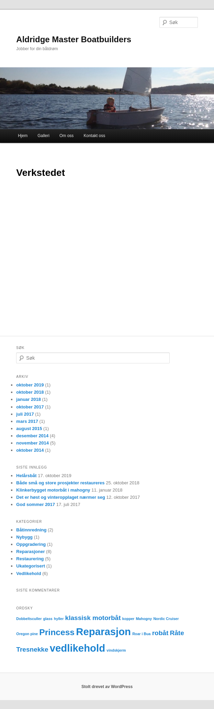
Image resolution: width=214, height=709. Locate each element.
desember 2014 (32, 435)
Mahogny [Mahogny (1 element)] (144, 619)
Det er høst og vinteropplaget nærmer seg (60, 497)
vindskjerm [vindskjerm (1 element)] (116, 650)
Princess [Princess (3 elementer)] (57, 632)
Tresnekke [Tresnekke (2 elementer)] (32, 649)
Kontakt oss (94, 135)
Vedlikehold (28, 573)
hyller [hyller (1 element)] (59, 619)
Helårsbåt (26, 475)
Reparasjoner (30, 551)
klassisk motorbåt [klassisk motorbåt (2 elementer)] (93, 617)
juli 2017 (25, 414)
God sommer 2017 (35, 504)
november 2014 (32, 443)
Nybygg (24, 537)
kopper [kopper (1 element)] (128, 619)
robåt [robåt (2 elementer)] (160, 633)
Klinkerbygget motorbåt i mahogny (53, 490)
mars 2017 (27, 421)
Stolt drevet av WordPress (107, 686)
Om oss (66, 135)
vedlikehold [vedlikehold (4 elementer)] (77, 648)
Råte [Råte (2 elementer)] (177, 633)
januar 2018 (28, 399)
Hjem (22, 135)
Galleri (43, 135)
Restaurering (30, 558)
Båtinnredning (31, 529)
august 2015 (29, 428)
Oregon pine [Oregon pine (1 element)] (27, 634)
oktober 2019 (30, 384)
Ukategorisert (30, 566)
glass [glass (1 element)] (48, 619)
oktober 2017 (30, 406)
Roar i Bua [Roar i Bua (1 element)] (141, 634)
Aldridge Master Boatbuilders (73, 39)
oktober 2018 (30, 392)
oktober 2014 (30, 450)
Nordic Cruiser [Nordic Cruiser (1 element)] (166, 619)
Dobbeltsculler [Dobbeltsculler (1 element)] (29, 619)
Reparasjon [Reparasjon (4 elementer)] (103, 631)
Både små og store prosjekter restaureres (60, 482)
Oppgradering (31, 544)
